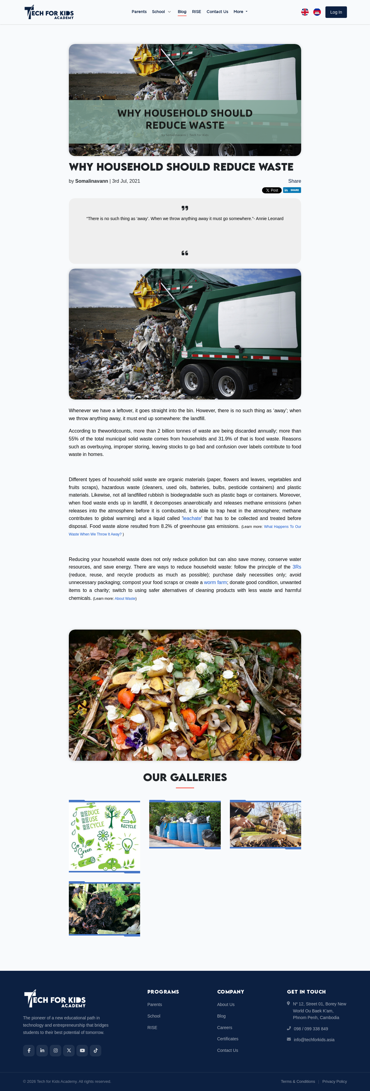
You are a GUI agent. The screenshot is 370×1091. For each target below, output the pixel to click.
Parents (139, 12)
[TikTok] (95, 1050)
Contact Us (217, 12)
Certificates (227, 1038)
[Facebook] (29, 1050)
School (158, 12)
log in (336, 12)
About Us (226, 1004)
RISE (196, 12)
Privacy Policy (334, 1081)
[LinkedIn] (42, 1050)
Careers (224, 1027)
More (239, 12)
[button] (336, 12)
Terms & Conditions (298, 1081)
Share (294, 181)
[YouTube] (82, 1050)
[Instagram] (55, 1050)
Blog (182, 12)
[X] (69, 1050)
